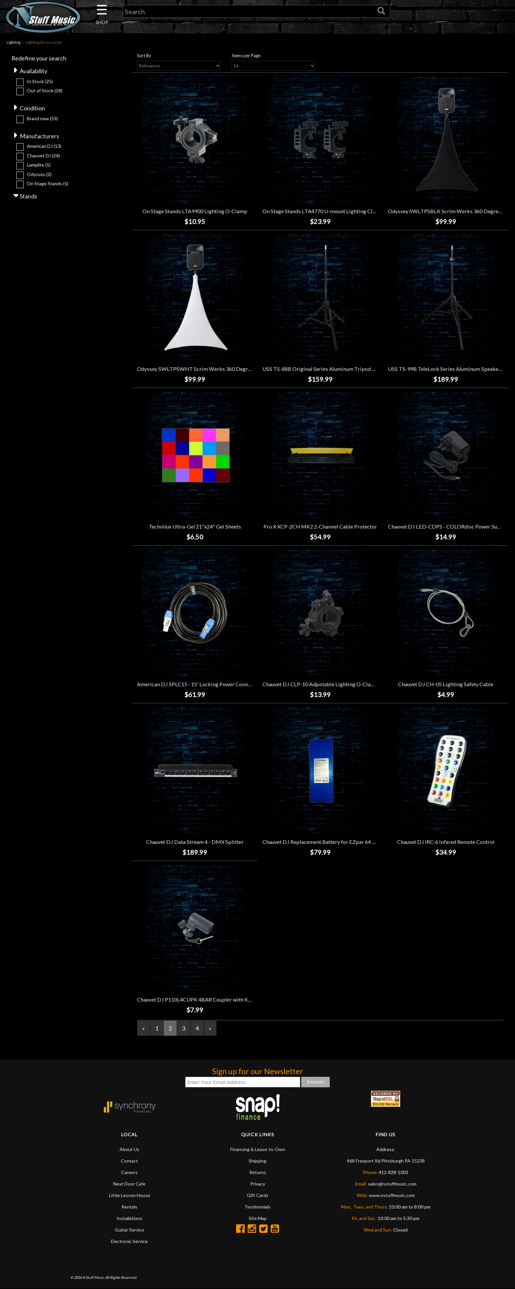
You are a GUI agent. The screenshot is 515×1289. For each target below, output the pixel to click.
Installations (129, 1218)
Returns (257, 1172)
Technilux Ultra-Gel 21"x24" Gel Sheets (195, 526)
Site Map (258, 1218)
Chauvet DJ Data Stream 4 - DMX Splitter (195, 842)
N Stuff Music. (93, 1277)
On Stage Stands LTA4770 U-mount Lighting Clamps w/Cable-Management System (360, 211)
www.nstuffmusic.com (392, 1195)
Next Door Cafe (129, 1184)
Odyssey (39, 174)
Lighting (13, 42)
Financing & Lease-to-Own (257, 1149)
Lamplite (39, 165)
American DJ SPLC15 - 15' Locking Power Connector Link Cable (212, 684)
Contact (129, 1161)
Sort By (144, 55)
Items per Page (246, 55)
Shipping (257, 1161)
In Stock (40, 81)
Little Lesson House (129, 1195)
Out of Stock (44, 90)
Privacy (257, 1184)
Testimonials (257, 1207)
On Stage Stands (47, 183)
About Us (129, 1149)
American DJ (44, 146)
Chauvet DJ (43, 155)
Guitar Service (129, 1230)
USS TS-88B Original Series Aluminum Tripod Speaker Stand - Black (342, 369)
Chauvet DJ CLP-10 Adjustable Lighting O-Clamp (320, 684)
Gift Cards (257, 1195)
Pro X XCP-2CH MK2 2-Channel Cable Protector (320, 526)
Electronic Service (129, 1241)
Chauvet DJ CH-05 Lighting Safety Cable (445, 684)
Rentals (129, 1207)
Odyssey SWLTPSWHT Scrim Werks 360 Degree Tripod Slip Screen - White (227, 369)
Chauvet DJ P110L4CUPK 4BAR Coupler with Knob (197, 999)
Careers (129, 1172)
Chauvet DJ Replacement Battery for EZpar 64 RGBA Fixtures (334, 842)
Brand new (42, 118)
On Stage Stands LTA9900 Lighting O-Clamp (195, 211)
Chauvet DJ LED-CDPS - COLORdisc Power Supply (448, 526)
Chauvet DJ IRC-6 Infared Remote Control (446, 842)
